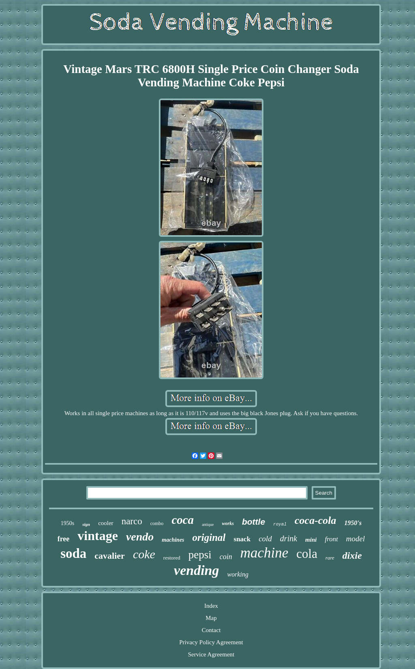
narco (132, 521)
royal (280, 524)
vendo (140, 536)
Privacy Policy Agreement (211, 642)
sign (86, 524)
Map (211, 618)
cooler (105, 523)
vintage (97, 535)
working (237, 574)
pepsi (200, 555)
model (355, 538)
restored (171, 558)
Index (211, 606)
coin (226, 557)
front (331, 539)
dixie (352, 555)
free (64, 539)
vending (196, 570)
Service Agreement (211, 654)
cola (306, 554)
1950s (67, 523)
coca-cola (315, 520)
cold (265, 538)
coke (144, 554)
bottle (253, 521)
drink (288, 538)
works (228, 523)
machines (173, 540)
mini (311, 539)
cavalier (109, 556)
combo (157, 523)
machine (264, 553)
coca (182, 519)
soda (73, 553)
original (209, 537)
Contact (211, 630)
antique (208, 524)
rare (329, 558)
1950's (353, 522)
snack (242, 539)
